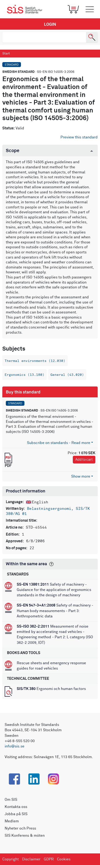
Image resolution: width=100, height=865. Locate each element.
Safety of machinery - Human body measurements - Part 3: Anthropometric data (55, 610)
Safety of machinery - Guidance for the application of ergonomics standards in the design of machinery (54, 590)
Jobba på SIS (16, 814)
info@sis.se (14, 746)
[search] (44, 37)
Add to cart (84, 459)
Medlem (12, 821)
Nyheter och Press (20, 828)
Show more (80, 476)
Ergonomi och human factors (51, 689)
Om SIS (11, 799)
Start (6, 53)
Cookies (63, 859)
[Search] (92, 37)
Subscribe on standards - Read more (58, 443)
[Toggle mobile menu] (89, 9)
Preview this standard (79, 137)
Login (50, 24)
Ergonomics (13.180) (24, 375)
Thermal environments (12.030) (35, 361)
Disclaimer (31, 859)
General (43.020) (67, 375)
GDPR (49, 859)
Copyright (10, 859)
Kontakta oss (16, 807)
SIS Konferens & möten (25, 835)
